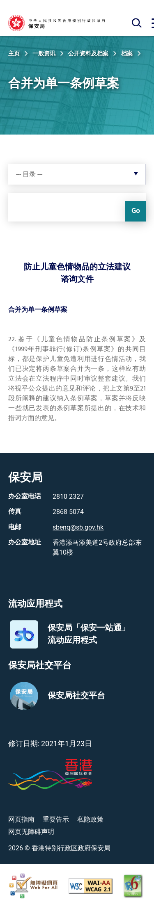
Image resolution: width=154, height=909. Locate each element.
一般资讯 (43, 53)
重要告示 (56, 819)
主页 (14, 53)
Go (135, 211)
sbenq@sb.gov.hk (78, 527)
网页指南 (21, 819)
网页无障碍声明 (31, 832)
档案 (127, 53)
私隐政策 (90, 819)
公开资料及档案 (88, 53)
